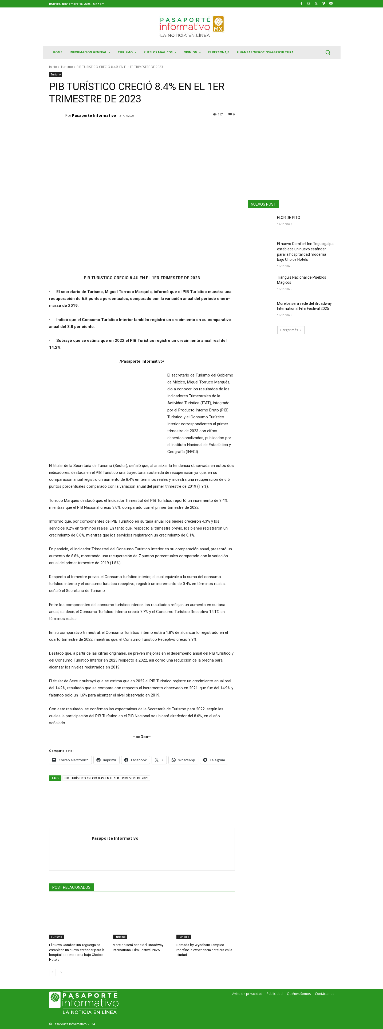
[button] (327, 52)
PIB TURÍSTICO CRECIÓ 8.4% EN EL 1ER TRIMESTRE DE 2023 (106, 778)
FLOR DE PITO (288, 217)
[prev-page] (52, 972)
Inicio (53, 67)
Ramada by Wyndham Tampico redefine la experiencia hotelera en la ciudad (204, 949)
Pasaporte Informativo (94, 115)
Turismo (67, 67)
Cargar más (291, 330)
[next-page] (61, 972)
